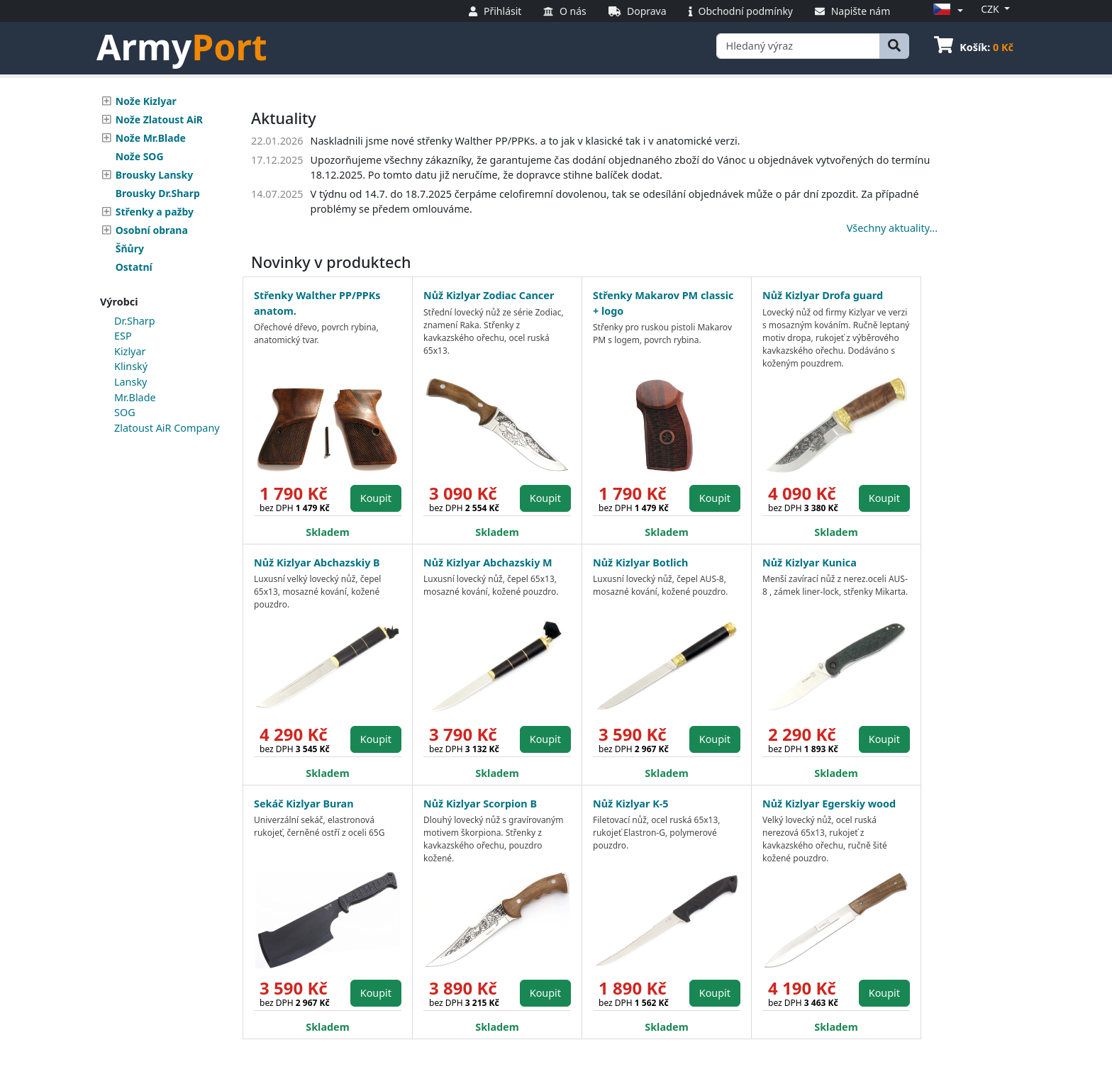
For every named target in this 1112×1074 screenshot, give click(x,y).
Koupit (375, 498)
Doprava (637, 11)
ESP (123, 335)
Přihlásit (495, 11)
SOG (124, 412)
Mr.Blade (135, 397)
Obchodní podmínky (741, 11)
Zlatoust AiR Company (167, 428)
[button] (946, 10)
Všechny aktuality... (892, 228)
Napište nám (852, 11)
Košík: (973, 47)
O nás (564, 11)
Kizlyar (129, 351)
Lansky (130, 381)
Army (181, 47)
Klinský (131, 366)
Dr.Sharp (134, 321)
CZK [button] (991, 9)
